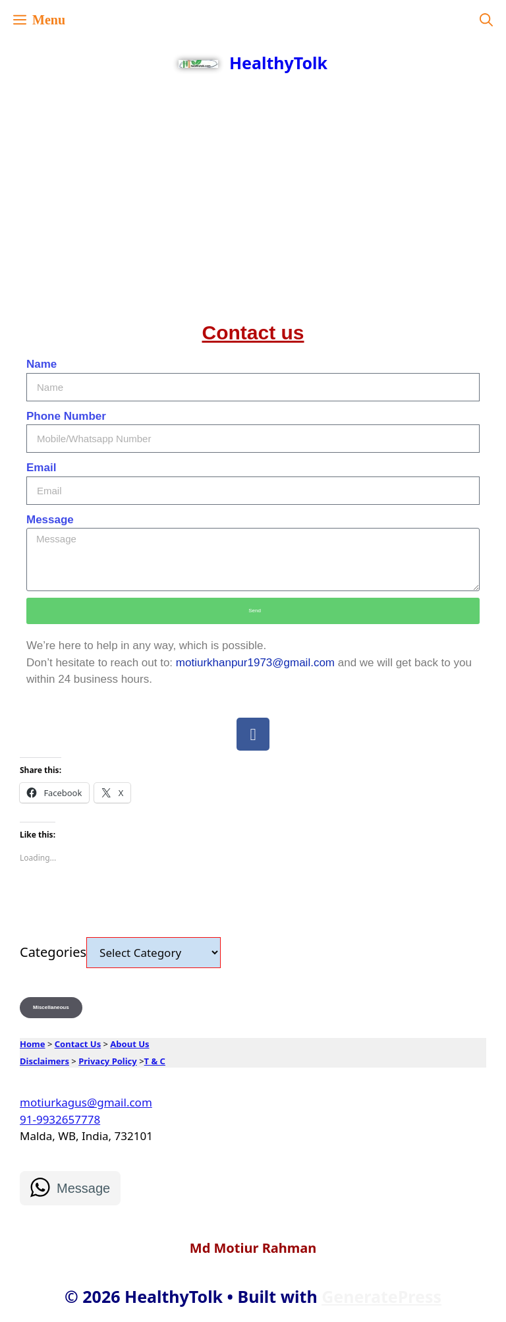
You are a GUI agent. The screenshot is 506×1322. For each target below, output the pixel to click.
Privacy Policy (107, 1061)
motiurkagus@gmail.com (86, 1102)
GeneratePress (381, 1296)
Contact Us (78, 1044)
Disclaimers (44, 1061)
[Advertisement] (253, 184)
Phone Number (66, 416)
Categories (53, 952)
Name (41, 364)
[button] (486, 20)
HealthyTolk (278, 62)
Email (41, 467)
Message (50, 519)
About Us (129, 1044)
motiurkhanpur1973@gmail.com (255, 662)
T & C (154, 1061)
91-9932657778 (60, 1119)
